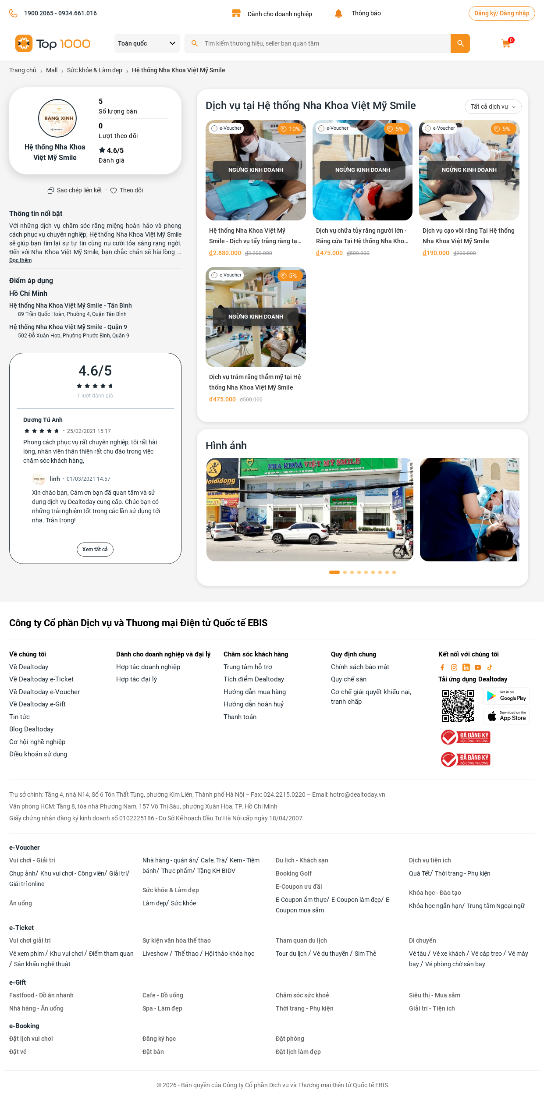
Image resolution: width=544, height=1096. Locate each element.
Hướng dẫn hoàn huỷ (254, 704)
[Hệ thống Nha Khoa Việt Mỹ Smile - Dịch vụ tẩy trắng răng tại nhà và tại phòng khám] (256, 190)
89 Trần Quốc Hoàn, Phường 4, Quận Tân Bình (72, 314)
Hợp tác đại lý (136, 679)
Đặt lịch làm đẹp (298, 1051)
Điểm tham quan (111, 953)
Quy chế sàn (348, 679)
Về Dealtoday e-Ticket (41, 679)
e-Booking (24, 1026)
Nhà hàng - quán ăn (169, 860)
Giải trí (118, 873)
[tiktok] (490, 667)
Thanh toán (240, 717)
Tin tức (19, 717)
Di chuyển (422, 940)
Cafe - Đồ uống (162, 995)
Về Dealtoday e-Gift (37, 704)
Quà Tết (419, 873)
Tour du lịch (292, 953)
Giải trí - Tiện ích (432, 1008)
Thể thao (187, 953)
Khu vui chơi (67, 953)
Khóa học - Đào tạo (435, 892)
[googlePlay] (509, 696)
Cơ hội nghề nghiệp (37, 742)
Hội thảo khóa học (229, 953)
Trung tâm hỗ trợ (248, 667)
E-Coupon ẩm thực (301, 899)
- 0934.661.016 (75, 13)
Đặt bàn (153, 1051)
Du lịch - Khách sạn (302, 860)
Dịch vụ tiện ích (430, 860)
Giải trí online (26, 883)
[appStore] (509, 716)
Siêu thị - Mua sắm (434, 995)
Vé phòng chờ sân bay (455, 964)
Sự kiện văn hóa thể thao (176, 940)
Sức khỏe (183, 903)
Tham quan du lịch (301, 940)
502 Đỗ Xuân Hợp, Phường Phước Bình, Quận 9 (73, 336)
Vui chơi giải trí (30, 940)
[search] (460, 43)
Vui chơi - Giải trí (32, 860)
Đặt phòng (290, 1038)
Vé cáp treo (487, 953)
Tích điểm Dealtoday (254, 679)
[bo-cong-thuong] (464, 736)
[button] (334, 572)
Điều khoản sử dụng (38, 754)
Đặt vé (18, 1051)
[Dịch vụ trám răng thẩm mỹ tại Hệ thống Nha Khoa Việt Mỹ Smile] (256, 337)
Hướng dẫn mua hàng (255, 692)
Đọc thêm (20, 260)
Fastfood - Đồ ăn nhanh (41, 995)
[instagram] (455, 667)
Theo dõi (131, 190)
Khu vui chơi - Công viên (72, 873)
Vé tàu (418, 953)
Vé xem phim (27, 953)
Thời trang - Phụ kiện (463, 873)
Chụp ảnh (22, 873)
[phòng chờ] (309, 509)
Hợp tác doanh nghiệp (148, 667)
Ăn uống (20, 903)
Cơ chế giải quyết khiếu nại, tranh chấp (371, 697)
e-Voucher (24, 847)
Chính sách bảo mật (360, 667)
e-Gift (17, 982)
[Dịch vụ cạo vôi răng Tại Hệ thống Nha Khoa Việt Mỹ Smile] (469, 190)
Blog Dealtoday (31, 729)
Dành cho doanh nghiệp (280, 14)
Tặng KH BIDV (216, 870)
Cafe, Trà (213, 860)
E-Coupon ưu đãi (299, 886)
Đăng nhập (515, 13)
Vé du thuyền (331, 953)
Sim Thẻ (365, 953)
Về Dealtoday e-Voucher (44, 692)
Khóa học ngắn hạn (435, 905)
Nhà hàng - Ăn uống (36, 1008)
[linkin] (467, 667)
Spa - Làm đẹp (162, 1008)
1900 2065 (38, 13)
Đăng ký (485, 13)
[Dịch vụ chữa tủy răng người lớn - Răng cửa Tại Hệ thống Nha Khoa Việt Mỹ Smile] (363, 190)
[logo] (53, 43)
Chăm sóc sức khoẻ (302, 995)
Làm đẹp (154, 903)
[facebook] (443, 667)
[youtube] (479, 667)
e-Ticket (21, 928)
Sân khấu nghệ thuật (42, 964)
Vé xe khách (449, 953)
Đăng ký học (159, 1038)
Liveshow (156, 953)
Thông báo (365, 13)
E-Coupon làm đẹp (356, 899)
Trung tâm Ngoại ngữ (496, 905)
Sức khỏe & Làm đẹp (170, 890)
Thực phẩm (176, 870)
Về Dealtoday (28, 667)
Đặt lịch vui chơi (31, 1038)
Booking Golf (294, 873)
